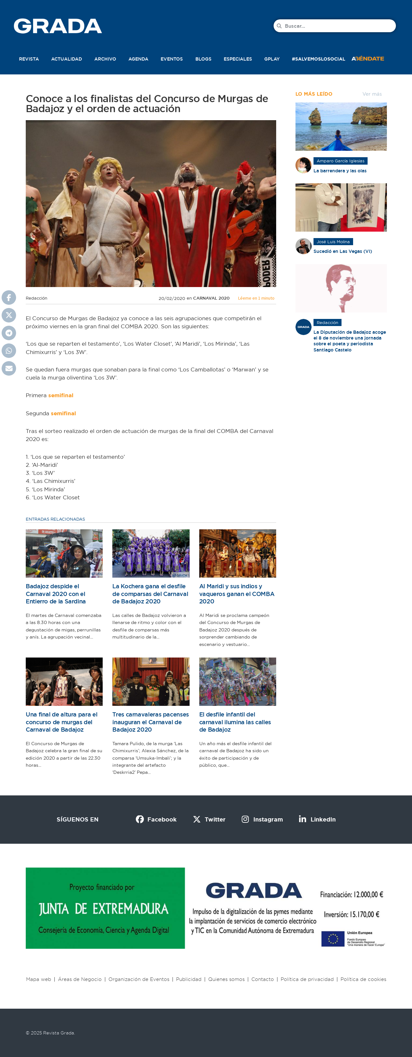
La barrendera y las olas (340, 171)
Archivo (105, 59)
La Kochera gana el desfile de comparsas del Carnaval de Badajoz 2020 (150, 593)
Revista (29, 59)
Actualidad (66, 59)
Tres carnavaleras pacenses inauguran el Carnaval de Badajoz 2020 (150, 722)
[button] (374, 57)
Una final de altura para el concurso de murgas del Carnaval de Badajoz (61, 722)
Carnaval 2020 (211, 298)
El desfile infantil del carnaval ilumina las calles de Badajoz (235, 722)
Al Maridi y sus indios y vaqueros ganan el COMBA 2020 (237, 593)
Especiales (238, 59)
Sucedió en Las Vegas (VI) (343, 251)
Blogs (203, 59)
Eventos (172, 59)
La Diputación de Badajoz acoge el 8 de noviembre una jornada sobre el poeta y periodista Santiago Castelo (350, 341)
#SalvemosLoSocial (318, 59)
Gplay (272, 59)
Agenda (138, 59)
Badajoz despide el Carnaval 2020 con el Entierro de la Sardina (56, 593)
